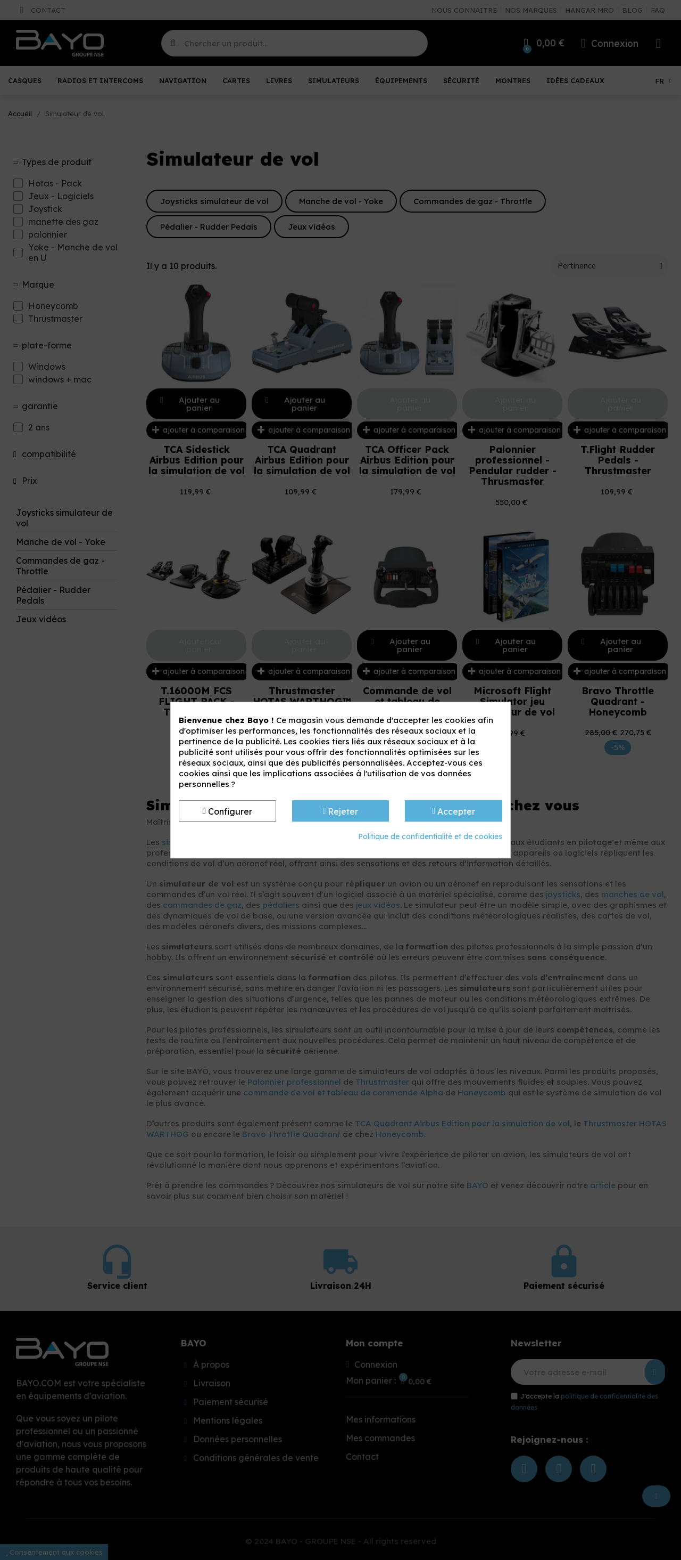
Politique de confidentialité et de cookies (430, 836)
